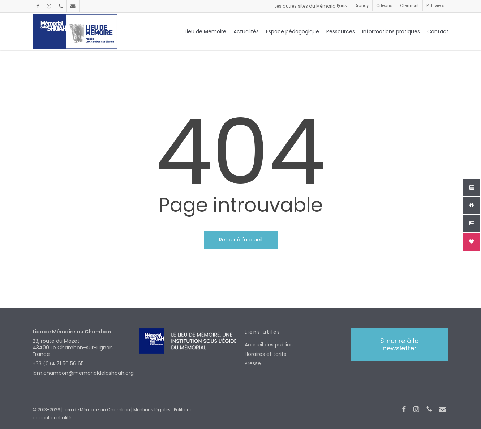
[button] (399, 344)
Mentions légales (152, 410)
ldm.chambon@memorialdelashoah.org (81, 373)
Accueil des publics (269, 344)
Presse (253, 363)
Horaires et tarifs (265, 354)
